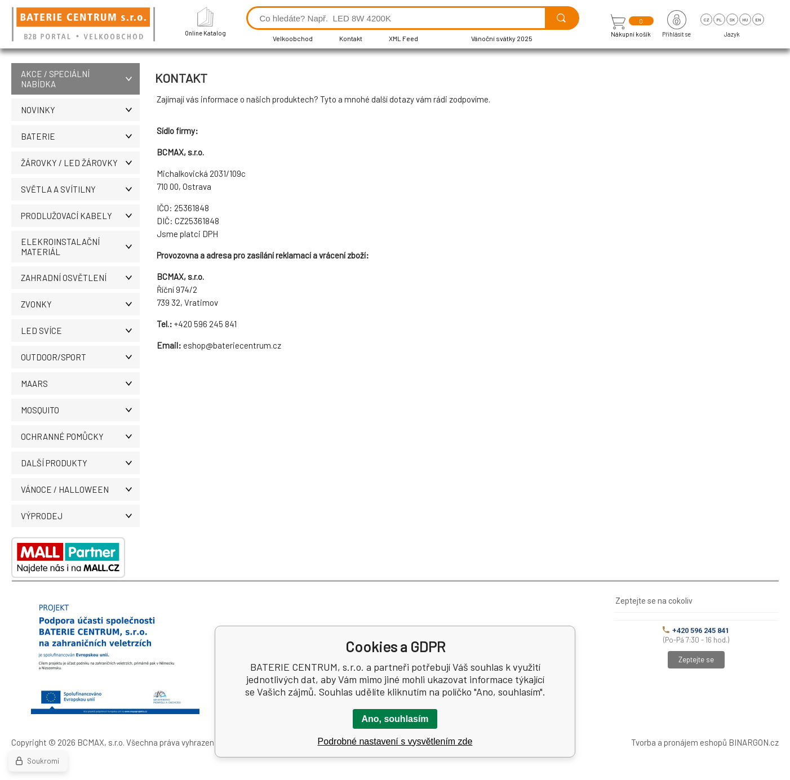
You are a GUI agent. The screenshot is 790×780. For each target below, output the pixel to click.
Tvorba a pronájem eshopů (679, 742)
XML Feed (403, 38)
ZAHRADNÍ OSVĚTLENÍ (80, 277)
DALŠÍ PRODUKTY (80, 463)
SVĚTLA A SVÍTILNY (80, 189)
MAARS (80, 383)
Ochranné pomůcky (80, 436)
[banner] (85, 25)
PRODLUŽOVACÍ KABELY (80, 215)
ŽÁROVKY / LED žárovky (80, 162)
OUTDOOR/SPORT (80, 357)
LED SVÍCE (80, 330)
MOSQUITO (80, 410)
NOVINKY (80, 110)
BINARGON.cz (754, 742)
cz (706, 20)
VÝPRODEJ (80, 516)
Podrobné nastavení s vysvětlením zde (395, 741)
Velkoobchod (293, 38)
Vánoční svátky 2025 (501, 38)
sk (732, 20)
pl (719, 20)
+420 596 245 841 (696, 630)
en (758, 20)
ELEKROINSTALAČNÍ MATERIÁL (80, 246)
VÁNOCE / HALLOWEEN (80, 489)
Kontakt (350, 38)
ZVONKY (80, 304)
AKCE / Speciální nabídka (80, 79)
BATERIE (80, 136)
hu (745, 20)
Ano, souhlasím (394, 719)
